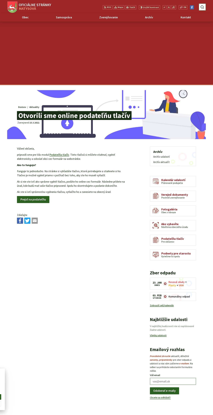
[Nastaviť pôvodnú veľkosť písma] (169, 7)
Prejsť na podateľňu (33, 136)
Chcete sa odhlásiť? (160, 334)
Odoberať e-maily (164, 327)
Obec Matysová (30, 383)
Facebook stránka (190, 402)
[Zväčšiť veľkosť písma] (173, 7)
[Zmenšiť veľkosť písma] (164, 7)
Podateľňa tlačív (59, 91)
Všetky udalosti (158, 272)
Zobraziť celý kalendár (162, 242)
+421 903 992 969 (189, 395)
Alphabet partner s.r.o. (45, 380)
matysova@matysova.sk (194, 398)
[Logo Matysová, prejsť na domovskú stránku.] (29, 7)
